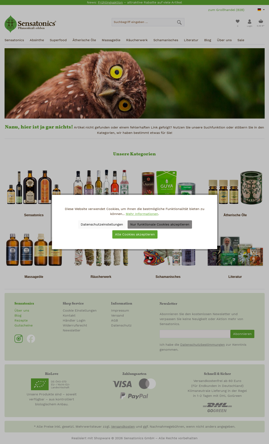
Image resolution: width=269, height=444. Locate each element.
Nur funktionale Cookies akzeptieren (159, 224)
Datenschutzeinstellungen (102, 224)
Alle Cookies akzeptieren (135, 234)
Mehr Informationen (142, 214)
